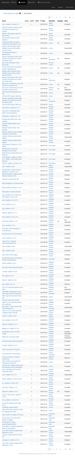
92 (65, 17)
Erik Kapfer (52, 145)
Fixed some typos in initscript (11, 349)
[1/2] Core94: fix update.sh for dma (12, 415)
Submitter (52, 21)
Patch (4, 21)
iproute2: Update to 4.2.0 (9, 345)
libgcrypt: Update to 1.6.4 (9, 324)
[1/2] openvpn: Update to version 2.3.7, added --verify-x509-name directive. (12, 159)
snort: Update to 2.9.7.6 (9, 374)
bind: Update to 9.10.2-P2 (10, 200)
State (66, 21)
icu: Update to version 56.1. (10, 383)
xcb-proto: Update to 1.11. (10, 387)
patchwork (21, 453)
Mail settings (70, 7)
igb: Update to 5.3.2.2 (8, 284)
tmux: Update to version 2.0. (10, 24)
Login (53, 7)
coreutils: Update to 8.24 (9, 271)
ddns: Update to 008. (8, 166)
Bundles (31, 2)
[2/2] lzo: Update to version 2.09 (11, 163)
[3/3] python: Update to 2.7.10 (11, 116)
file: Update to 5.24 (8, 276)
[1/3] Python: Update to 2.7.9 (11, 107)
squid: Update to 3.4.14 (9, 238)
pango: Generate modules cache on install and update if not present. (12, 29)
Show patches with (9, 13)
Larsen (51, 43)
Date (43, 21)
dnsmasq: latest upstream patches (12, 267)
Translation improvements (10, 407)
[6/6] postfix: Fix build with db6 (11, 192)
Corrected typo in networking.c (11, 353)
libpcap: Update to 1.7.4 (9, 213)
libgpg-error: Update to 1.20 (10, 328)
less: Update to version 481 (10, 400)
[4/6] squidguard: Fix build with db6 (12, 183)
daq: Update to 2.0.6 (8, 208)
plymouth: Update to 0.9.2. (10, 391)
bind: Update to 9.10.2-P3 (10, 217)
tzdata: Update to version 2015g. (12, 379)
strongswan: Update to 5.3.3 (10, 440)
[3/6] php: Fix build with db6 (10, 179)
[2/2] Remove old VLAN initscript (12, 234)
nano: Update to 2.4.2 (8, 204)
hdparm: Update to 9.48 (9, 280)
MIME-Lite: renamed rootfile (10, 337)
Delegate (60, 21)
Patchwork (5, 2)
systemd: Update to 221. (9, 316)
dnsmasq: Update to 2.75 (9, 221)
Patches (22, 2)
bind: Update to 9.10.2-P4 (10, 320)
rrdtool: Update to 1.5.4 (9, 263)
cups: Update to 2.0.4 (8, 225)
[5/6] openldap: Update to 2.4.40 (12, 187)
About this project (44, 2)
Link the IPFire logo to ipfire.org (11, 96)
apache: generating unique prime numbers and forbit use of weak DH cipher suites (12, 58)
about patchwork (51, 453)
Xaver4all (51, 259)
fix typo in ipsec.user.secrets (10, 300)
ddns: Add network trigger (10, 255)
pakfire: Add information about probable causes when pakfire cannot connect (11, 48)
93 (70, 17)
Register (60, 7)
